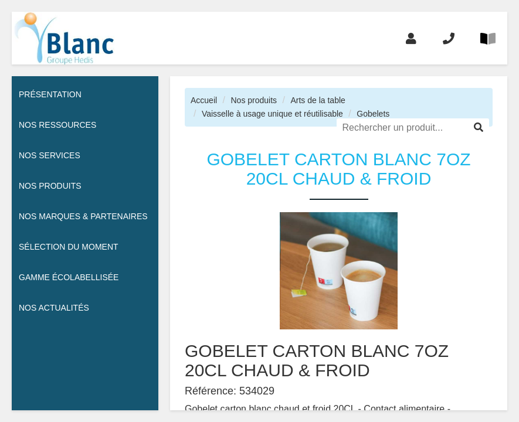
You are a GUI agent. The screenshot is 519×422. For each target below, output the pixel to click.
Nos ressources (57, 125)
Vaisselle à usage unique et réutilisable (272, 113)
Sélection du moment (68, 246)
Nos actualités (54, 307)
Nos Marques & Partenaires (83, 216)
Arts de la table (317, 100)
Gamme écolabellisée (68, 277)
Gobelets (373, 113)
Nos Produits (50, 185)
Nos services (49, 155)
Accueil (204, 100)
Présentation (50, 94)
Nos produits (253, 100)
